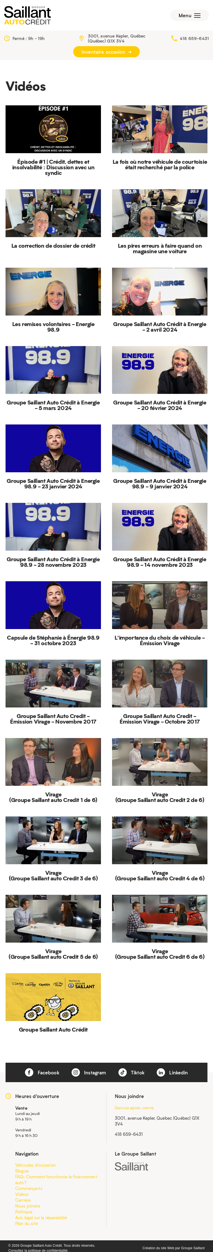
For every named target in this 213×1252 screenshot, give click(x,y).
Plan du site (26, 1223)
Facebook (42, 1072)
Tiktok (131, 1072)
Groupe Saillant (193, 1248)
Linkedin (172, 1072)
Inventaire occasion (106, 51)
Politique (23, 1211)
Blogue (22, 1171)
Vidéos (22, 1194)
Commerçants (28, 1188)
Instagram (89, 1072)
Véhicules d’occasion (35, 1165)
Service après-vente (134, 1108)
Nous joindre (27, 1206)
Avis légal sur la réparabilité (41, 1217)
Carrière (23, 1200)
